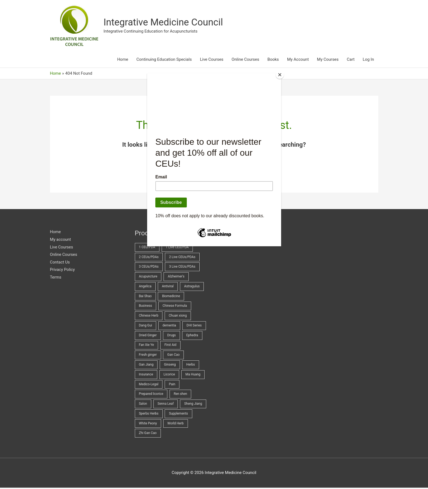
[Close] (280, 75)
